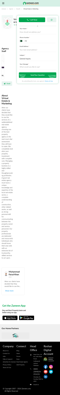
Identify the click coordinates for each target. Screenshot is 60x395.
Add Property (20, 365)
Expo (18, 359)
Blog (17, 350)
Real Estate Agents (22, 362)
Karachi (18, 9)
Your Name (24, 28)
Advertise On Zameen (9, 362)
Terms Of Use (7, 367)
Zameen (4, 9)
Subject (23, 55)
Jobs (4, 356)
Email (7, 84)
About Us (6, 350)
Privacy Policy (7, 365)
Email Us (36, 384)
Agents (11, 9)
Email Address (25, 46)
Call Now (32, 19)
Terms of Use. (49, 81)
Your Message (24, 64)
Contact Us (6, 353)
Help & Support (7, 359)
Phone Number (25, 37)
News (18, 353)
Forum (18, 356)
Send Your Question (37, 75)
